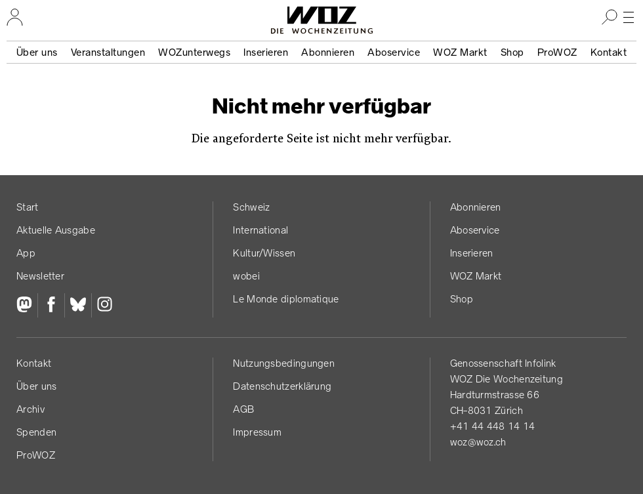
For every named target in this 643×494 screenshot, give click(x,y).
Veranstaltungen (108, 52)
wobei (246, 275)
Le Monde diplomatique (286, 298)
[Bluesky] (77, 305)
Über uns (37, 52)
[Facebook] (50, 305)
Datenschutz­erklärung (282, 386)
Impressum (257, 432)
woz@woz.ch (478, 441)
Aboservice (393, 52)
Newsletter (40, 275)
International (260, 230)
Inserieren (265, 52)
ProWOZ (557, 52)
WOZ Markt (460, 52)
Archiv (30, 409)
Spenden (36, 432)
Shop (512, 52)
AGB (243, 409)
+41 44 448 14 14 (492, 426)
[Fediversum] (26, 305)
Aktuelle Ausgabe (55, 230)
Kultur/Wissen (264, 252)
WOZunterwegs (194, 52)
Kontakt (609, 52)
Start (27, 207)
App (25, 252)
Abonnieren (327, 52)
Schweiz (251, 207)
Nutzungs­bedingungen (284, 363)
